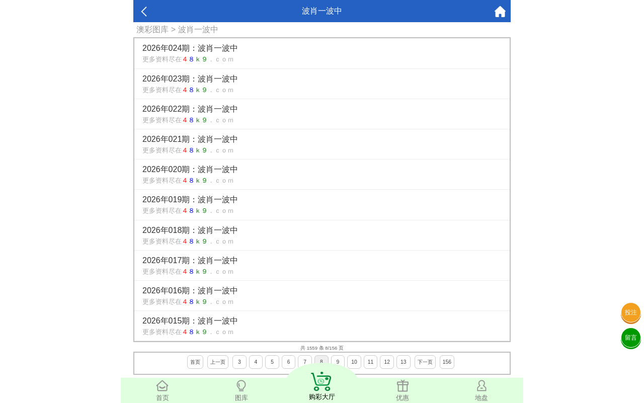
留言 (631, 337)
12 (387, 362)
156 (447, 362)
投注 (631, 312)
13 (403, 362)
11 (371, 362)
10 (354, 362)
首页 (195, 362)
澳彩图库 (152, 29)
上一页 (217, 362)
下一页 (425, 362)
